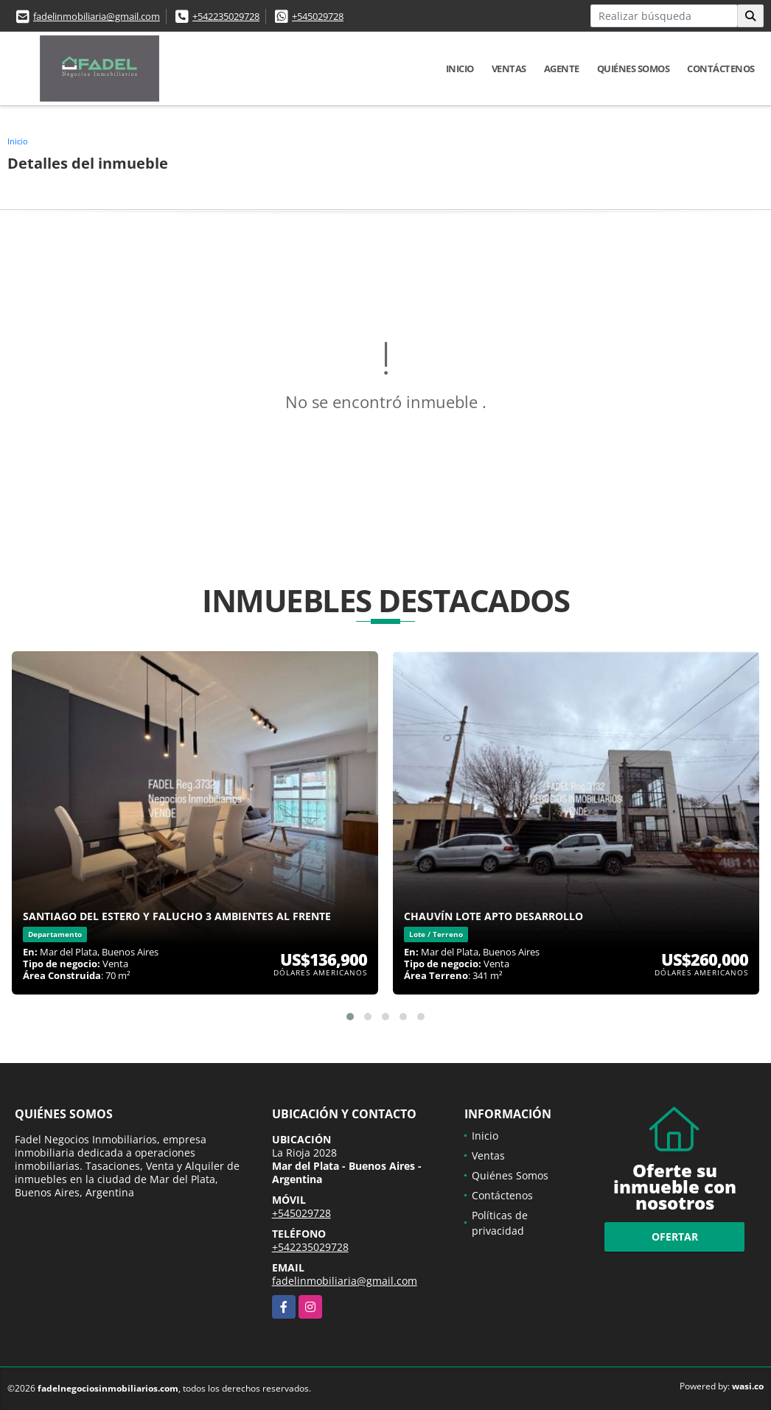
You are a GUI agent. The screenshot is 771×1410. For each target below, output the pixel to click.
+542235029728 (225, 16)
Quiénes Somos (633, 68)
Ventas (509, 68)
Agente (561, 68)
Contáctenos (721, 68)
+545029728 (317, 16)
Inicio (460, 68)
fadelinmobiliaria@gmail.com (96, 16)
